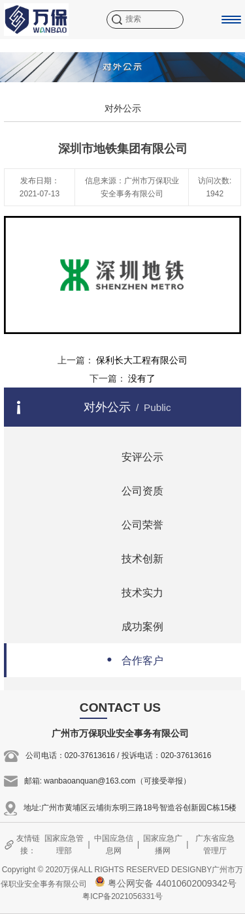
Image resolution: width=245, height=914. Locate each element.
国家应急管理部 (64, 844)
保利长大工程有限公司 (142, 360)
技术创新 (130, 557)
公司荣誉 (130, 523)
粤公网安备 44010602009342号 (166, 883)
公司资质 (130, 489)
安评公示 (130, 456)
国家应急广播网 (162, 844)
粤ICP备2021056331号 (122, 896)
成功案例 (130, 625)
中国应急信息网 (113, 844)
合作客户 (130, 659)
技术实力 (130, 591)
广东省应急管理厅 (215, 844)
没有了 (141, 378)
